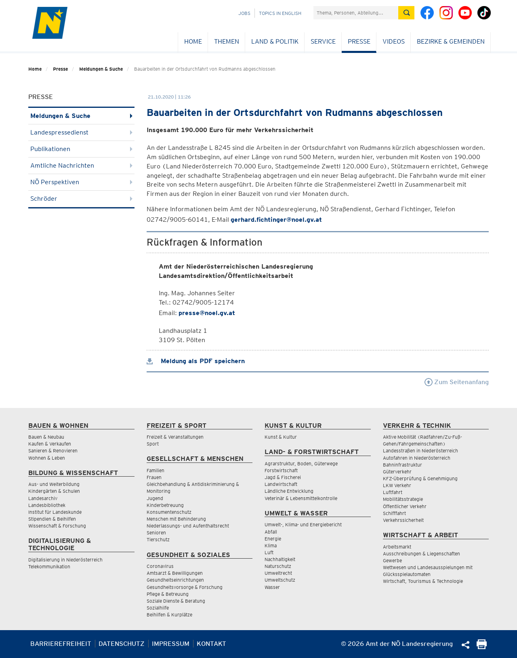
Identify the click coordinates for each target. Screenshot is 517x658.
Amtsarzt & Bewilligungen (175, 573)
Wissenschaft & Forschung (57, 526)
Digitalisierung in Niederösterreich (65, 560)
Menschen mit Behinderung (176, 519)
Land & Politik (274, 41)
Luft (269, 552)
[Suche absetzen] (406, 12)
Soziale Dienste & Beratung (176, 601)
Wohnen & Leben (46, 458)
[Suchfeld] (355, 12)
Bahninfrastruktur (402, 465)
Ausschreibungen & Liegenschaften (421, 554)
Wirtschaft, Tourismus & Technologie (423, 581)
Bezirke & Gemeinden (451, 41)
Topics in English (280, 13)
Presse (359, 41)
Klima (271, 545)
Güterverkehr (397, 472)
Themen (226, 41)
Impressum (170, 643)
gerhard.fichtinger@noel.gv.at (276, 219)
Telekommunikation (49, 566)
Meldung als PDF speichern (196, 361)
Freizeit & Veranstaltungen (175, 437)
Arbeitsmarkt (397, 547)
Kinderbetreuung (165, 505)
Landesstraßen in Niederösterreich (420, 451)
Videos (393, 41)
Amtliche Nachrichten (81, 165)
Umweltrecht (278, 573)
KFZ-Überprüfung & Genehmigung (420, 478)
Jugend (155, 498)
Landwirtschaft (281, 484)
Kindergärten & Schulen (54, 491)
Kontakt (211, 643)
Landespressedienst (81, 132)
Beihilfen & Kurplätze (169, 615)
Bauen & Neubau (46, 437)
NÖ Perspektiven (81, 182)
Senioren (156, 533)
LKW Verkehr (397, 485)
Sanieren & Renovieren (53, 451)
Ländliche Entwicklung (289, 491)
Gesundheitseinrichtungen (175, 580)
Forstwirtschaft (281, 470)
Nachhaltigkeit (280, 559)
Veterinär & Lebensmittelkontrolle (301, 498)
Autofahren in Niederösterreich (416, 458)
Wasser (272, 587)
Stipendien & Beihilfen (52, 519)
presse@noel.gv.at (207, 313)
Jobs (244, 13)
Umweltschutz (280, 580)
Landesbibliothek (46, 505)
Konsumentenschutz (169, 512)
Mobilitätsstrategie (403, 499)
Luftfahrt (392, 492)
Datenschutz (122, 643)
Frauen (154, 477)
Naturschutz (278, 566)
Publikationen (81, 149)
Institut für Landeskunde (55, 512)
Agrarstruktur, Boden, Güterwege (301, 463)
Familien (155, 470)
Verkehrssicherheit (403, 520)
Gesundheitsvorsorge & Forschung (185, 587)
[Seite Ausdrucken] (482, 647)
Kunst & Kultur (281, 437)
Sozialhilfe (158, 608)
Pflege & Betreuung (168, 594)
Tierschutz (158, 539)
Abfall (271, 532)
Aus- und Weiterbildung (54, 484)
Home (193, 41)
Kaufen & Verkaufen (49, 444)
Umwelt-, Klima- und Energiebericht (303, 524)
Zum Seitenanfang (457, 382)
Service (323, 41)
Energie (273, 539)
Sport (153, 444)
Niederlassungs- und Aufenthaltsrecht (188, 526)
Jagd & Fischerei (283, 477)
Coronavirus (160, 566)
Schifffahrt (394, 513)
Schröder (81, 198)
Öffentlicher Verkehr (405, 506)
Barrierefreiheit (60, 643)
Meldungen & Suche (101, 69)
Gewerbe (392, 560)
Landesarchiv (42, 498)
